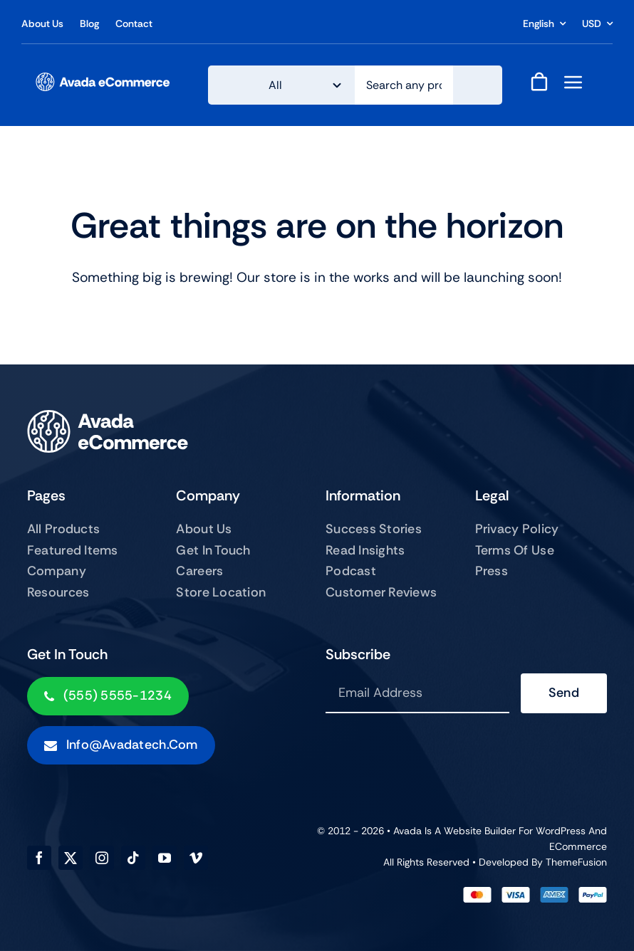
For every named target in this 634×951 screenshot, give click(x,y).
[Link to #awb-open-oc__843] (573, 82)
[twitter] (70, 858)
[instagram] (102, 858)
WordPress (561, 830)
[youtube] (164, 858)
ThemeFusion (576, 862)
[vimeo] (196, 858)
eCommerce (578, 846)
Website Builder (480, 830)
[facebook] (39, 858)
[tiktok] (133, 858)
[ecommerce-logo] (103, 79)
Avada (407, 830)
